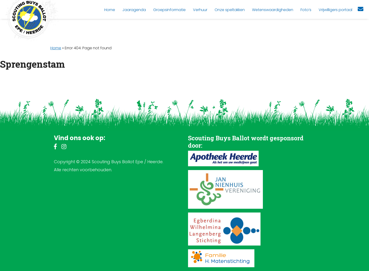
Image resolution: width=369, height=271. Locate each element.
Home (55, 48)
